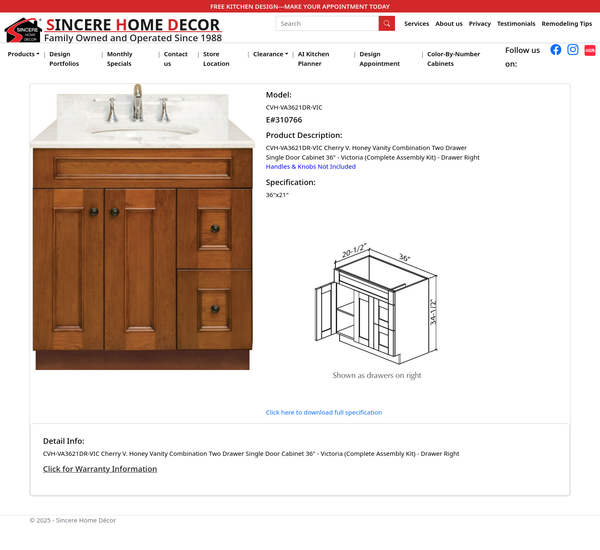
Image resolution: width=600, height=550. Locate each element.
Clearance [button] (268, 54)
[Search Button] (387, 23)
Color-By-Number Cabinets (453, 59)
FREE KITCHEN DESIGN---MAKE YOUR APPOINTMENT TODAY (300, 6)
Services (417, 23)
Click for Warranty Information (100, 468)
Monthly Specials (119, 59)
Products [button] (21, 54)
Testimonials (516, 23)
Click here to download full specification (324, 412)
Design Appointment (380, 59)
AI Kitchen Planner (313, 59)
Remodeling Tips (567, 23)
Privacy (480, 23)
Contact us (176, 59)
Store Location (216, 59)
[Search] (327, 23)
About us (448, 23)
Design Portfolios (64, 59)
